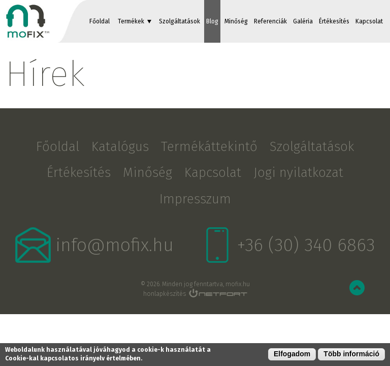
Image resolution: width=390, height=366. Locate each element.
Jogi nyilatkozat (298, 172)
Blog (212, 21)
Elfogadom (292, 354)
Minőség (236, 21)
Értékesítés (334, 21)
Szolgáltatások (179, 21)
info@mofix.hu (115, 245)
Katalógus (120, 147)
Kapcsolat (369, 21)
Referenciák (270, 21)
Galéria (303, 21)
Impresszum (195, 199)
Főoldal (99, 21)
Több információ (351, 354)
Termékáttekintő (209, 147)
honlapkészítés (164, 293)
